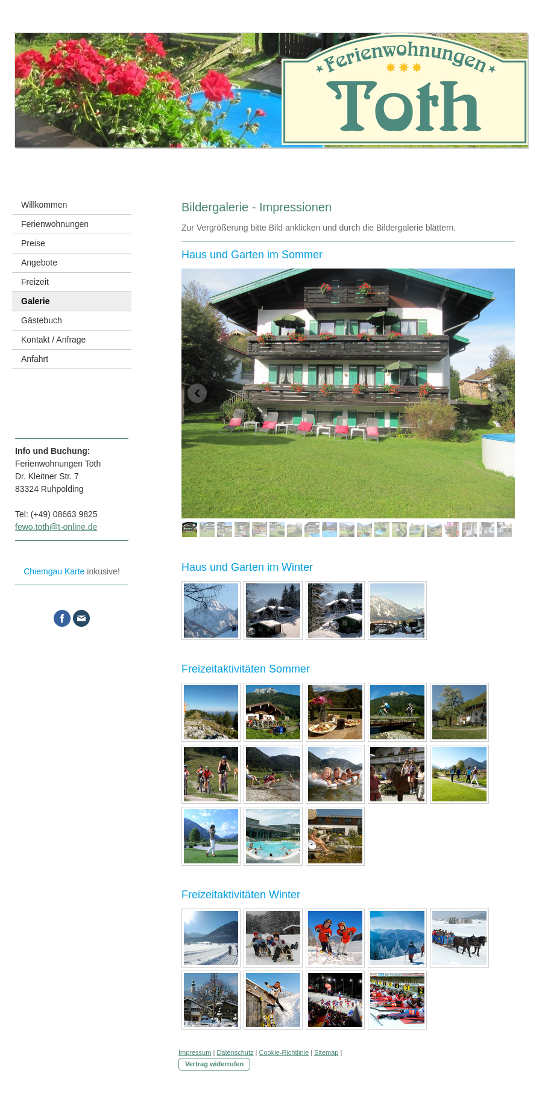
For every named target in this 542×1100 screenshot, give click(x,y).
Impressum (194, 1052)
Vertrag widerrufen (214, 1063)
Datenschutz (234, 1052)
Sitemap (326, 1052)
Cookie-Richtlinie (284, 1052)
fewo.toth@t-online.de (56, 527)
